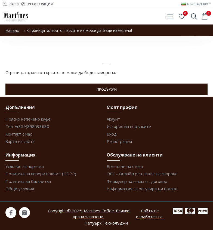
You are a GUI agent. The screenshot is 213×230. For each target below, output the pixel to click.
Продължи (107, 89)
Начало (12, 30)
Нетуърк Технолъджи (106, 223)
